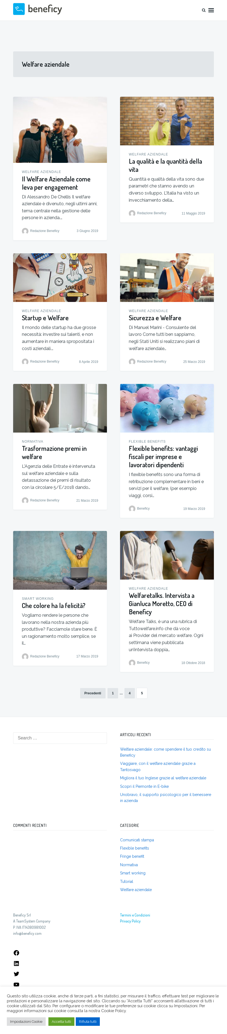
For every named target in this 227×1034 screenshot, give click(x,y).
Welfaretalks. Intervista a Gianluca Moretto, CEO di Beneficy (161, 603)
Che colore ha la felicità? (53, 605)
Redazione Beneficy (44, 231)
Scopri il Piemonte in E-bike (144, 786)
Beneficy (143, 509)
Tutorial (126, 881)
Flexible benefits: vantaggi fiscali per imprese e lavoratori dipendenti (163, 456)
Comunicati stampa (137, 840)
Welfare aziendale (41, 172)
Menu (211, 10)
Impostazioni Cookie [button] (26, 1022)
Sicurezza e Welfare (155, 317)
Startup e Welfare (45, 317)
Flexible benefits (147, 441)
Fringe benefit (132, 856)
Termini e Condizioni (135, 915)
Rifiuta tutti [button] (88, 1022)
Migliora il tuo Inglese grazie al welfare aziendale (163, 778)
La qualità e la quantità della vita (165, 165)
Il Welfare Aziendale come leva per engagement (56, 183)
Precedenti (93, 693)
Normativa (32, 441)
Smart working (38, 599)
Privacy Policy (130, 921)
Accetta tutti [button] (61, 1022)
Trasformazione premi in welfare (54, 452)
